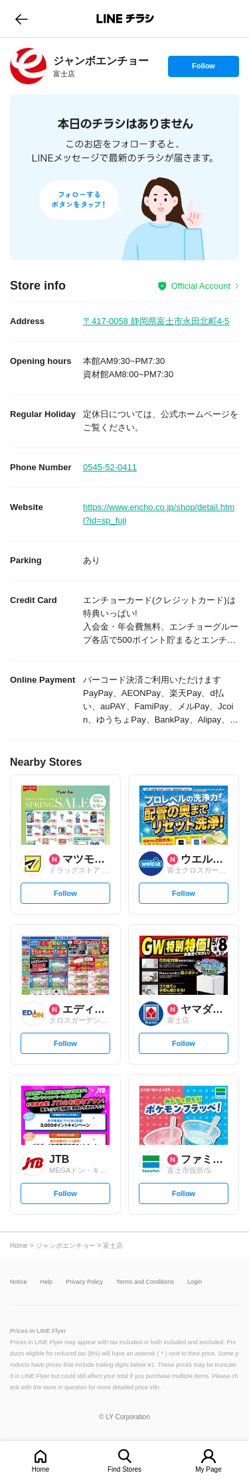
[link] (28, 66)
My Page (208, 1469)
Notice (18, 1282)
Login (194, 1282)
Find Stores (124, 1469)
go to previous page (21, 18)
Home (41, 1469)
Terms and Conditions (145, 1282)
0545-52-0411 (110, 467)
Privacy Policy (84, 1282)
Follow (203, 69)
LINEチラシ (126, 19)
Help (47, 1282)
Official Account (200, 286)
